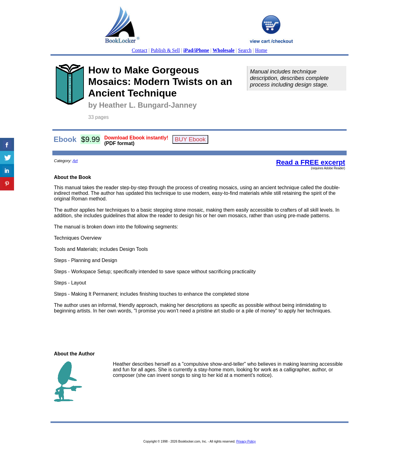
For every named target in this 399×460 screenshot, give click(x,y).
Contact (139, 50)
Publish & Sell (165, 50)
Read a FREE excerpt (310, 162)
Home (261, 50)
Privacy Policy (246, 441)
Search (245, 50)
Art (75, 160)
